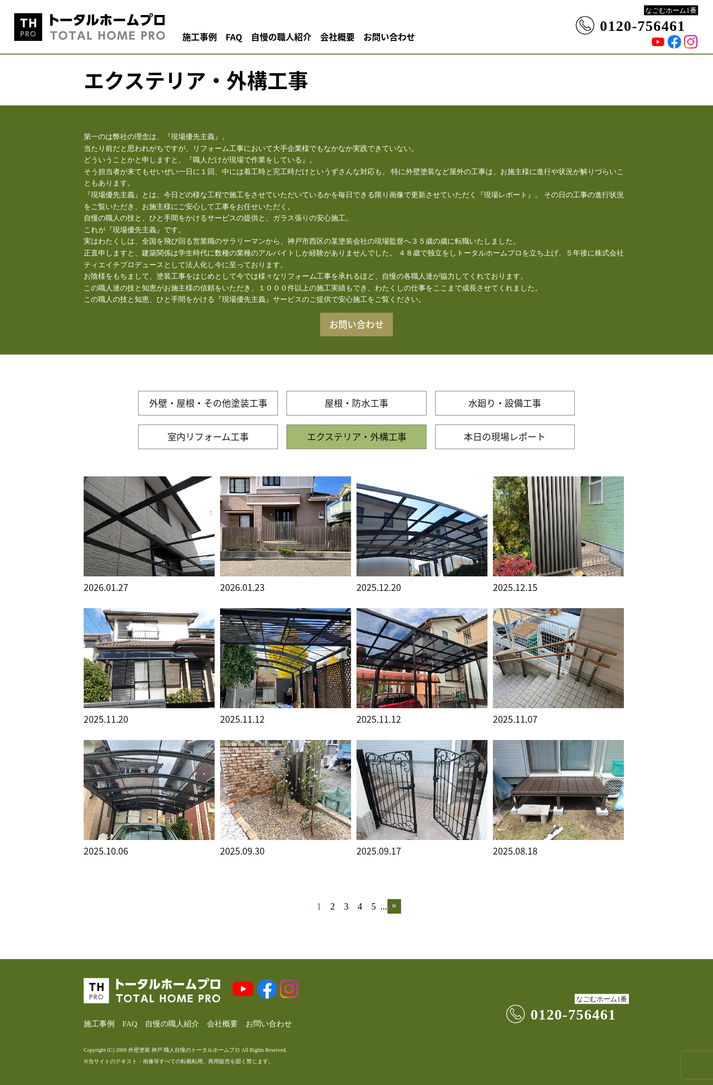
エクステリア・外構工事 (357, 436)
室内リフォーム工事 (208, 436)
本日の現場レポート (505, 436)
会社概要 (337, 36)
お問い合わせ (389, 36)
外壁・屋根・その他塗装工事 (208, 403)
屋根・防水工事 (356, 403)
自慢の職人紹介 (281, 36)
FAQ (234, 36)
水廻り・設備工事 (504, 403)
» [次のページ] (394, 905)
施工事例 (199, 36)
